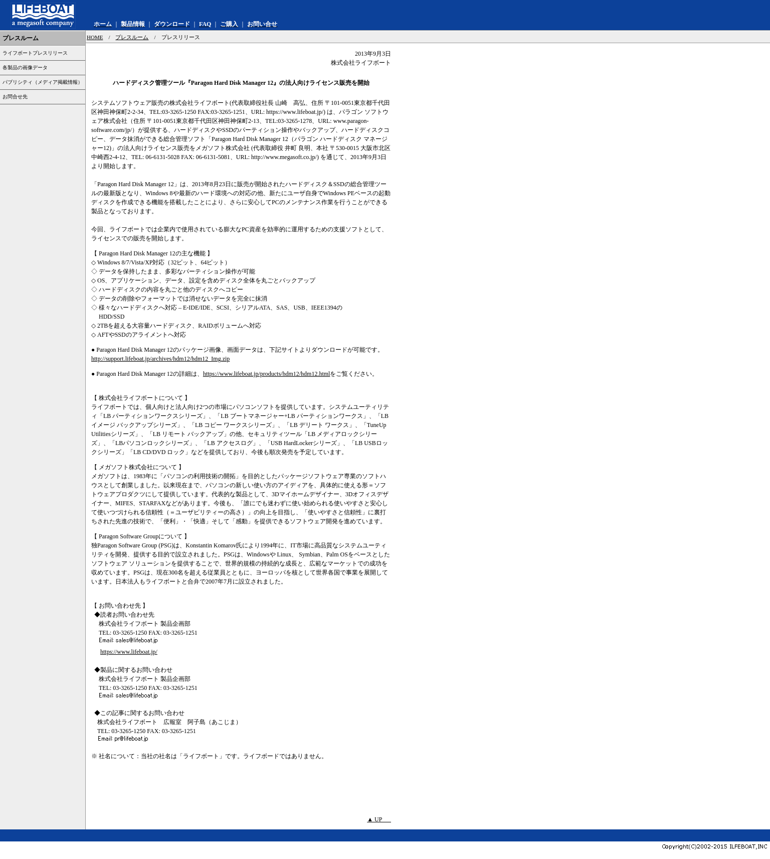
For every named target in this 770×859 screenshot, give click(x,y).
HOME (95, 37)
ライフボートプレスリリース (35, 53)
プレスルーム (131, 37)
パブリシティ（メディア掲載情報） (43, 82)
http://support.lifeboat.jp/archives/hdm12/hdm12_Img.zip (160, 358)
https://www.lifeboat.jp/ (128, 651)
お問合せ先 (15, 96)
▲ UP (379, 819)
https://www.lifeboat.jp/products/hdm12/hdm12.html (266, 373)
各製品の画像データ (25, 67)
